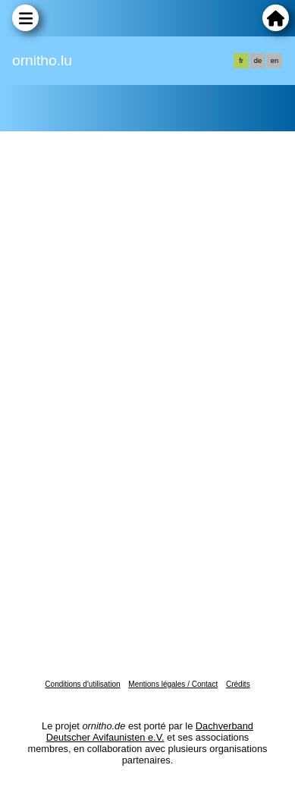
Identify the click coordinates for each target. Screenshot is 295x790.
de (258, 61)
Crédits (238, 684)
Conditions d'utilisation (82, 684)
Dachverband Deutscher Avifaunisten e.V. (149, 731)
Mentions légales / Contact (173, 684)
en (274, 61)
